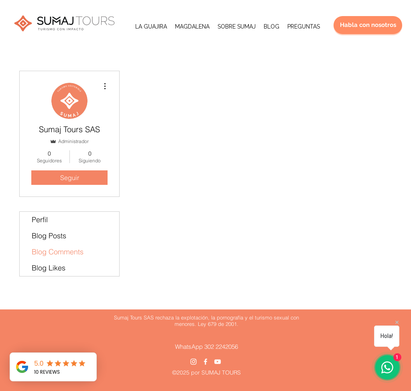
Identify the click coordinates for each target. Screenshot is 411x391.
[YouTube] (218, 362)
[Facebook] (205, 362)
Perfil (40, 219)
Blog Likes (48, 267)
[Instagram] (193, 362)
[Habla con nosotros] (368, 25)
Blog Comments (57, 251)
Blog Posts (49, 235)
